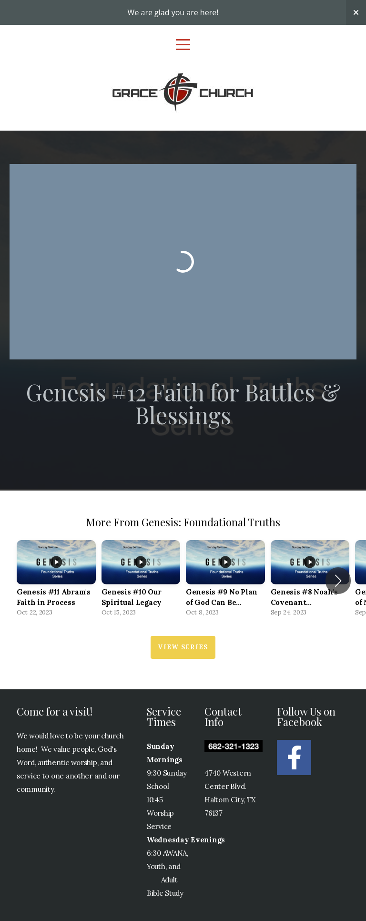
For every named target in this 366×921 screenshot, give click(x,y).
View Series (183, 647)
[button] (338, 580)
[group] (56, 581)
